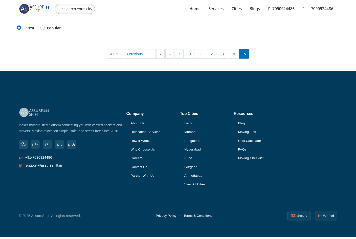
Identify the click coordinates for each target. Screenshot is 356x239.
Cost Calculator (250, 141)
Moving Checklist (251, 159)
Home (194, 8)
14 (233, 53)
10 (189, 53)
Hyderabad (193, 150)
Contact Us (139, 168)
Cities (237, 8)
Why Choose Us (143, 150)
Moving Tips (247, 132)
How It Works (141, 141)
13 (222, 53)
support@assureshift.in (43, 166)
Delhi (188, 123)
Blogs (255, 8)
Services (215, 8)
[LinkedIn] (49, 145)
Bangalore (192, 141)
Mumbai (190, 132)
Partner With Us (143, 177)
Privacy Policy (166, 217)
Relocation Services (146, 132)
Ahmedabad (193, 177)
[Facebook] (24, 145)
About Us (138, 123)
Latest (28, 27)
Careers (137, 159)
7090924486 (281, 8)
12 (211, 53)
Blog (241, 123)
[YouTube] (75, 145)
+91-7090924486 (38, 158)
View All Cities (195, 186)
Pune (188, 159)
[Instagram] (62, 145)
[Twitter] (37, 145)
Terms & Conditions (198, 217)
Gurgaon (191, 168)
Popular (54, 27)
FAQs (242, 150)
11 (200, 53)
